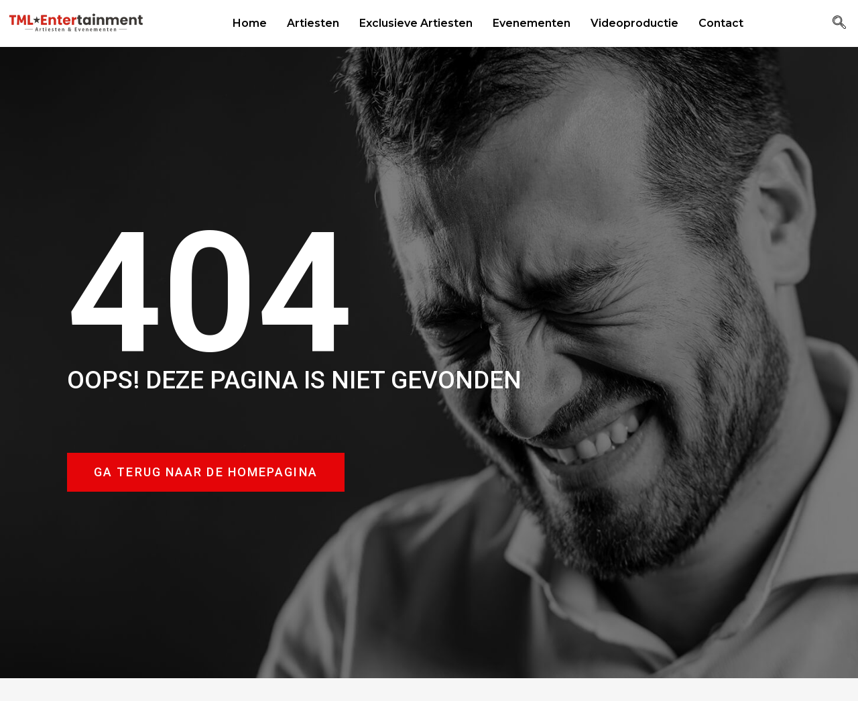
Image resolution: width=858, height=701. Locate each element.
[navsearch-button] (839, 23)
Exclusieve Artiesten (416, 23)
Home (250, 23)
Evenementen (531, 23)
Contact (720, 23)
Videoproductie (634, 23)
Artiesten (313, 23)
